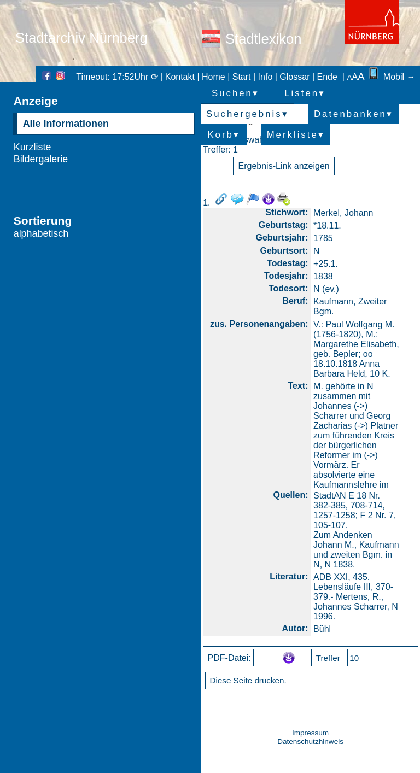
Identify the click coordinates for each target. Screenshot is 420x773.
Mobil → (391, 76)
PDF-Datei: (229, 657)
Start (241, 76)
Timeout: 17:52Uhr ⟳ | (120, 76)
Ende (327, 76)
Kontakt (180, 76)
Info (265, 76)
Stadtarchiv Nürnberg (81, 37)
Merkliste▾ (296, 135)
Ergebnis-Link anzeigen (284, 166)
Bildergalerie (41, 159)
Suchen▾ (235, 93)
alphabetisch (41, 233)
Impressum (310, 733)
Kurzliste (32, 147)
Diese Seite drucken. (248, 680)
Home (213, 76)
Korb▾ (223, 135)
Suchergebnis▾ (247, 114)
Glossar (294, 76)
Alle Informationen (66, 123)
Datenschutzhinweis (310, 741)
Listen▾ (304, 93)
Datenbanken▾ (353, 114)
